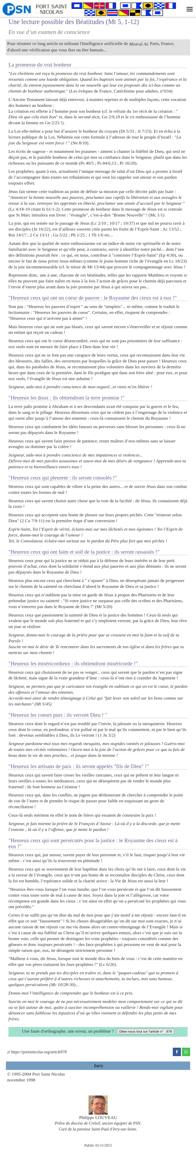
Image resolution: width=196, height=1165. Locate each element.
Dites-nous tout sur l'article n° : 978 (145, 1031)
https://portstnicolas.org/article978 (37, 1052)
